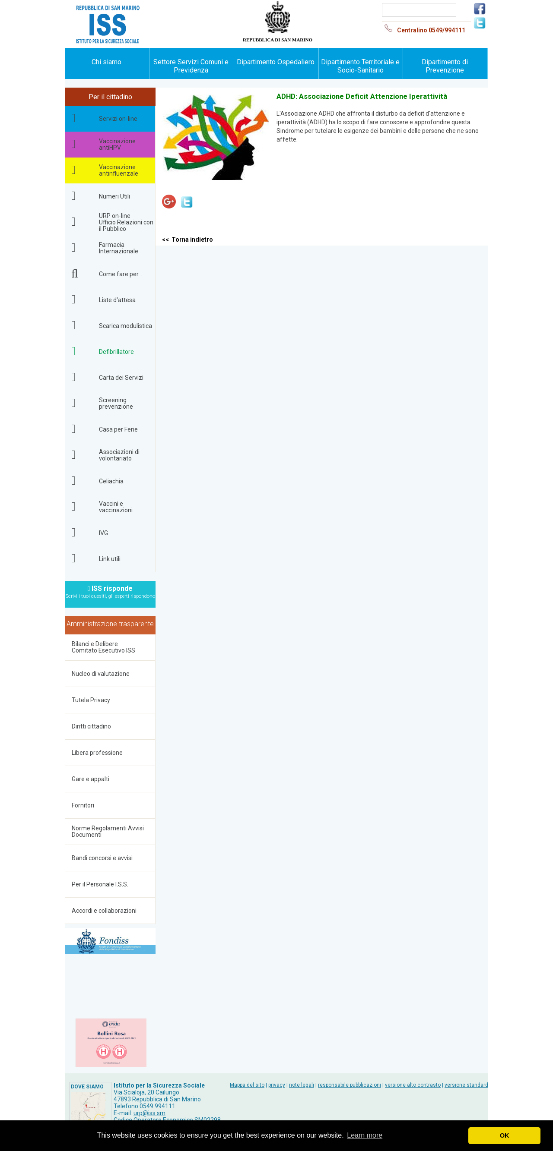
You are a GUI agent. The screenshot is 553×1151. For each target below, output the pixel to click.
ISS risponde (110, 589)
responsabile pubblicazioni (349, 1085)
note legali (301, 1085)
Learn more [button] (364, 1135)
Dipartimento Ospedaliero (276, 62)
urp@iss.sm (149, 1113)
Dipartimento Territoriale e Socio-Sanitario (360, 66)
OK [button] (504, 1135)
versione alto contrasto (413, 1085)
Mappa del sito (247, 1085)
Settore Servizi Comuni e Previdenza (191, 66)
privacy (276, 1085)
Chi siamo (106, 62)
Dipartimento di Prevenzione (445, 66)
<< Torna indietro (187, 239)
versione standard (466, 1085)
